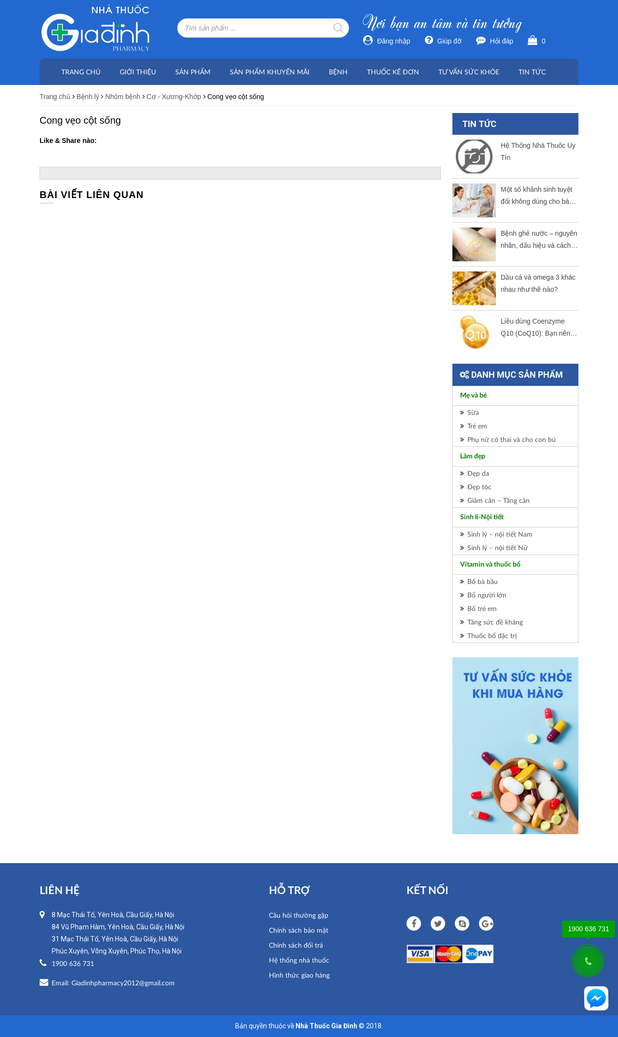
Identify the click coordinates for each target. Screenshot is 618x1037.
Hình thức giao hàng (299, 975)
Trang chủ (80, 72)
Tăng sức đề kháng (495, 622)
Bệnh (338, 72)
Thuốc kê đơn (393, 72)
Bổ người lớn (486, 595)
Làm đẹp (472, 456)
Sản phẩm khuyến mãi (269, 72)
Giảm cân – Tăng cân (498, 500)
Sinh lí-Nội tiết (482, 517)
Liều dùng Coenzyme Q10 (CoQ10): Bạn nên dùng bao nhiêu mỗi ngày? (535, 328)
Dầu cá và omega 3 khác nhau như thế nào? (538, 283)
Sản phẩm (193, 72)
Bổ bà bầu (482, 581)
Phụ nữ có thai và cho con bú (511, 439)
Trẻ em (477, 426)
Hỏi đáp (494, 41)
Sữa (473, 412)
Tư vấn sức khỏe (468, 72)
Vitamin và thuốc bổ (490, 564)
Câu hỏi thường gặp (298, 915)
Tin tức (532, 72)
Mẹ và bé (473, 395)
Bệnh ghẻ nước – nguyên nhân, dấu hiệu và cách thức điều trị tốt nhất (539, 240)
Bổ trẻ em (482, 608)
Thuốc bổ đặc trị (492, 635)
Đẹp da (478, 473)
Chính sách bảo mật (298, 930)
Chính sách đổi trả (296, 945)
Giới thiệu (138, 72)
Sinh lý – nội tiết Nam (500, 534)
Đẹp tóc (479, 487)
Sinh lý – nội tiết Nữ (497, 547)
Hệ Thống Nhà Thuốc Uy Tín (538, 151)
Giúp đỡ (443, 41)
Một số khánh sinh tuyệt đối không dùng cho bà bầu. (537, 196)
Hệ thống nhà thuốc (299, 960)
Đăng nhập (386, 41)
